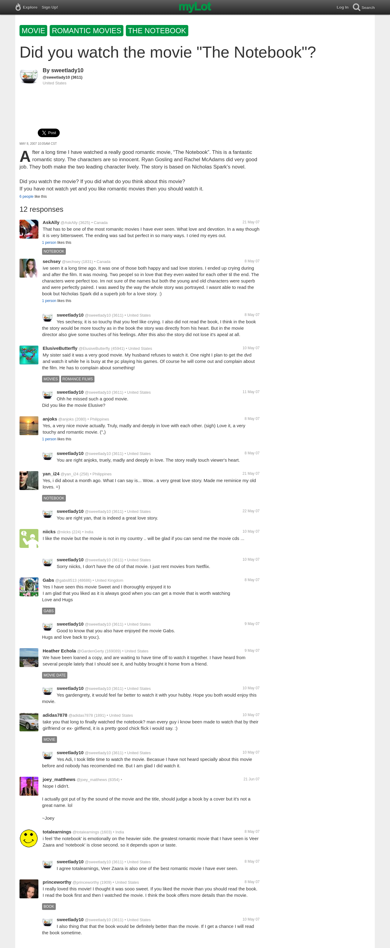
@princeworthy (86, 882)
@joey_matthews (91, 779)
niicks (49, 531)
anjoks (50, 418)
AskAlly (51, 222)
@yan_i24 (70, 474)
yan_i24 (51, 473)
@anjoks (66, 419)
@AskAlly (69, 222)
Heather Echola (59, 650)
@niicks (64, 532)
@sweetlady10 (56, 77)
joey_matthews (59, 779)
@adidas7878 (81, 715)
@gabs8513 (65, 580)
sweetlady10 (67, 70)
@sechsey (71, 261)
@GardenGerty (90, 651)
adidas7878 (55, 715)
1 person (49, 242)
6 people (27, 196)
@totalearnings (86, 832)
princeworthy (57, 882)
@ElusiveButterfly (94, 348)
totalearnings (57, 831)
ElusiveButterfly (60, 348)
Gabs (48, 580)
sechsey (52, 261)
